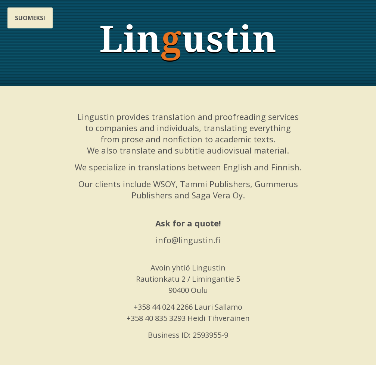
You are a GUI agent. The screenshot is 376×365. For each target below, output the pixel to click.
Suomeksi (30, 18)
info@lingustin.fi (188, 239)
